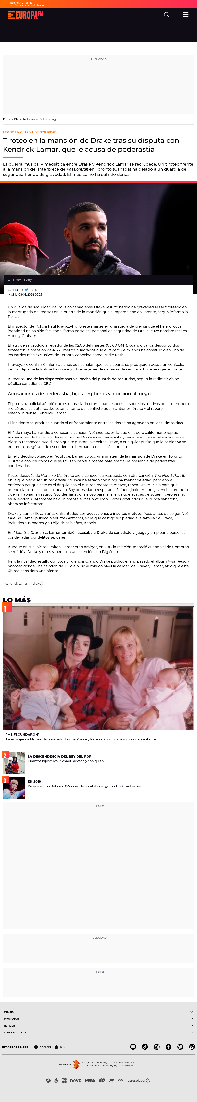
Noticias (29, 119)
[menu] (186, 14)
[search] (167, 15)
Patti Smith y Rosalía (20, 2)
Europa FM (11, 119)
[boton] (145, 1012)
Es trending (47, 119)
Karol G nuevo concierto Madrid (26, 5)
